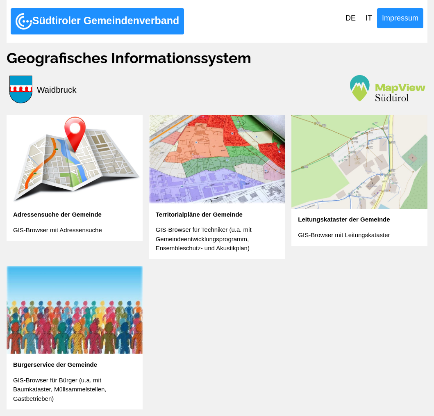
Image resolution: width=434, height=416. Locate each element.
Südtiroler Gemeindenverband (97, 21)
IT (369, 18)
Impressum (400, 18)
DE (350, 18)
